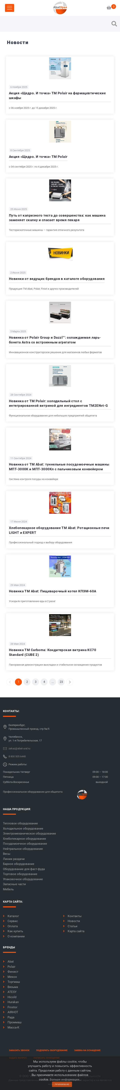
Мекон (10, 977)
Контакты (72, 916)
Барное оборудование (18, 864)
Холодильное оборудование (23, 828)
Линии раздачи (14, 859)
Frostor (10, 1007)
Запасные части (14, 884)
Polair (9, 967)
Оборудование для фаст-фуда (24, 869)
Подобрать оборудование (51, 1050)
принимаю (62, 1084)
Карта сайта (73, 931)
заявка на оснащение (87, 1050)
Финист (10, 971)
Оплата (10, 926)
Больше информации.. (65, 1079)
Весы (6, 854)
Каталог (11, 916)
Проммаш (12, 1022)
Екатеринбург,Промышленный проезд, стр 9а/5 (29, 727)
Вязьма (10, 987)
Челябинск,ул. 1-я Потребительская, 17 (25, 738)
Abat (8, 961)
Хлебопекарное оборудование (24, 838)
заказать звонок (19, 1050)
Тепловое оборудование (20, 823)
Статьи (70, 926)
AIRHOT (10, 1012)
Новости (71, 921)
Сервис (10, 921)
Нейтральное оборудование (23, 849)
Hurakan (11, 1002)
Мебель (8, 889)
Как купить (13, 931)
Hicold (9, 997)
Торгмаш (11, 982)
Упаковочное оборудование (23, 879)
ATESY (10, 992)
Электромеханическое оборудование (29, 833)
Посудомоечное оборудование (25, 843)
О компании (14, 936)
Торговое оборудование (20, 874)
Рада (8, 1017)
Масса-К (11, 1027)
